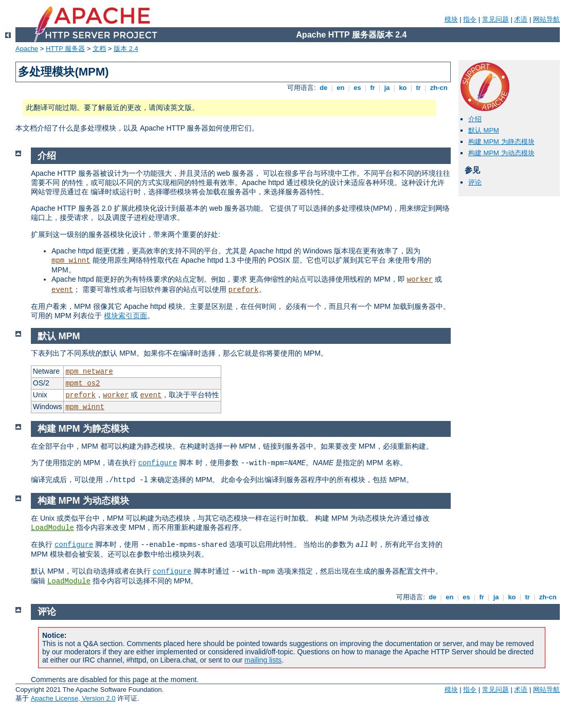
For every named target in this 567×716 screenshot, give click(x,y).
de (323, 87)
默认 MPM (483, 130)
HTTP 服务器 (65, 48)
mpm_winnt (71, 260)
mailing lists (262, 660)
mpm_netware (89, 372)
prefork (243, 290)
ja (387, 87)
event (62, 290)
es (357, 87)
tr (418, 87)
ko (403, 87)
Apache (26, 48)
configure (157, 463)
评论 (475, 182)
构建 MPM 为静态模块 (501, 141)
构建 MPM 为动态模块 (501, 153)
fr (372, 87)
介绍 (475, 119)
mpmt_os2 (82, 383)
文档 (99, 48)
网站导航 (546, 19)
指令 (469, 19)
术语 (520, 19)
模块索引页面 (125, 315)
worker (420, 280)
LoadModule (52, 528)
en (340, 87)
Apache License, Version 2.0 (73, 698)
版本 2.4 (126, 48)
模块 (451, 19)
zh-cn (438, 87)
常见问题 (495, 19)
